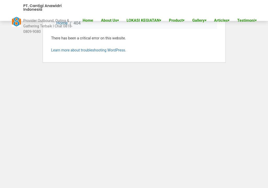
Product (176, 20)
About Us (109, 20)
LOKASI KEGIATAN (143, 20)
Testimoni (246, 20)
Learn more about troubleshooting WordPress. (88, 50)
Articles (221, 20)
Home (88, 20)
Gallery (198, 20)
